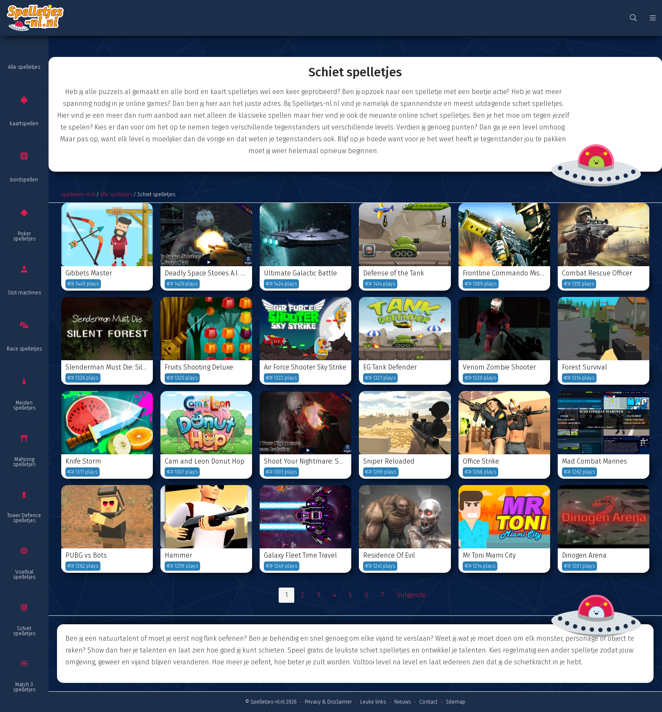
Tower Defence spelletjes (24, 517)
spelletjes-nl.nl (78, 194)
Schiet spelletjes (24, 631)
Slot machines (24, 293)
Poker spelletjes (24, 236)
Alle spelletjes (24, 67)
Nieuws (402, 702)
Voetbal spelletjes (24, 574)
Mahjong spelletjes (24, 461)
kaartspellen (24, 124)
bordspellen (24, 180)
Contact (428, 702)
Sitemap (455, 702)
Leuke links (373, 702)
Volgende (411, 595)
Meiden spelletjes (24, 405)
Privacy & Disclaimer (328, 702)
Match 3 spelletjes (24, 687)
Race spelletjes (24, 349)
